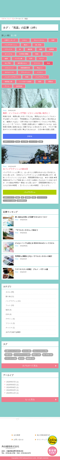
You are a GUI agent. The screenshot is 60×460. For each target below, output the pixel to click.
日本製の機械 (23, 54)
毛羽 (30, 58)
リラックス (8, 49)
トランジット (9, 68)
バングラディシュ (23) (22, 354)
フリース (37, 63)
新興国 (51, 49)
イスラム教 (18, 58)
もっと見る (30, 399)
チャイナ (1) (10, 328)
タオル (24, 40)
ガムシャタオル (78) (40, 351)
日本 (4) (8, 314)
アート (7, 86)
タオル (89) (26, 351)
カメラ (47, 54)
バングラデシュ (40, 77)
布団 (26, 77)
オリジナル (8, 54)
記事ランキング (10, 40)
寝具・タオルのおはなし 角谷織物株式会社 (26, 11)
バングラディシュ (11, 45)
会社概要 (17, 435)
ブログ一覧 (10, 18)
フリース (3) (10, 323)
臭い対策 (38, 45)
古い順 (13, 35)
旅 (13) (21, 358)
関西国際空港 (25, 68)
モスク (41, 58)
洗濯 (52, 40)
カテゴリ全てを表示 (13, 332)
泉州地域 (19, 86)
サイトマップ (42, 440)
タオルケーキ (9, 72)
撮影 (40, 49)
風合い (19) (36, 354)
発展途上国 (8, 81)
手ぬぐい (40, 68)
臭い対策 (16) (47, 354)
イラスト (40, 72)
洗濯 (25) (8, 354)
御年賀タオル (22, 63)
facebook (49, 426)
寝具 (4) (8, 310)
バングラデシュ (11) (13, 301)
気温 (48, 63)
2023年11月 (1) (12, 393)
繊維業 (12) (30, 358)
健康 (6, 58)
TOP (3, 18)
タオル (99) (10, 292)
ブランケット (25, 72)
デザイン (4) (10, 319)
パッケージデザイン (11, 77)
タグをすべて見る (30, 366)
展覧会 (50, 81)
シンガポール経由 (25, 81)
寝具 (39, 81)
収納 (36, 54)
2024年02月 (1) (12, 390)
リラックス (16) (10, 358)
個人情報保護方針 (43, 435)
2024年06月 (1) (12, 387)
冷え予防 (8, 63)
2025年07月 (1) (12, 382)
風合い (26, 45)
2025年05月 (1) (12, 385)
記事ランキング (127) (12, 351)
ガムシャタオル (39, 40)
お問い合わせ (18, 440)
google (55, 426)
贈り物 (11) (10, 296)
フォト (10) (10, 305)
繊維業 (30, 49)
